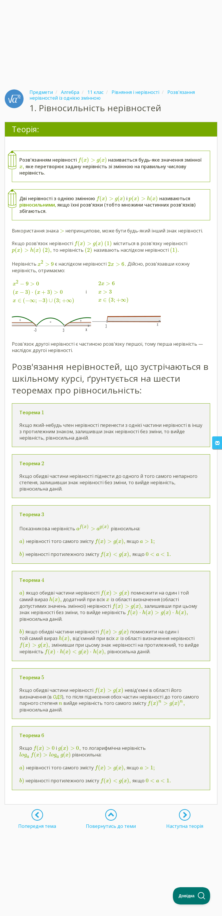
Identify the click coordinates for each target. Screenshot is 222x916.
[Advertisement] (111, 40)
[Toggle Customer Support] (191, 895)
